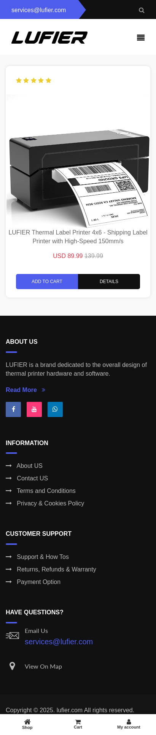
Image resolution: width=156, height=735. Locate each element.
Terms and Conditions (41, 491)
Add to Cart (47, 281)
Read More (25, 390)
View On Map (43, 666)
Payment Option (33, 582)
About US (24, 466)
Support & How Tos (37, 557)
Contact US (27, 478)
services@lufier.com (59, 641)
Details (109, 281)
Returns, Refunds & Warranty (51, 569)
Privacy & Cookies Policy (45, 503)
